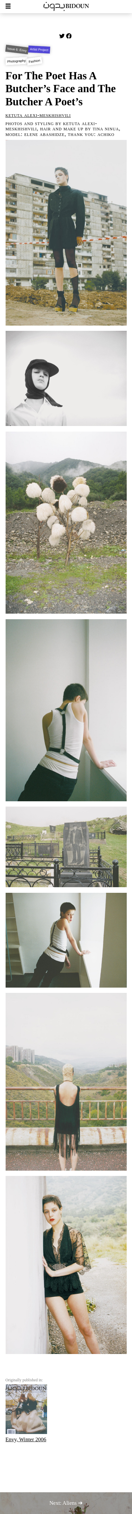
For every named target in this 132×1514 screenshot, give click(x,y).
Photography (16, 61)
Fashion (34, 61)
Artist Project (39, 49)
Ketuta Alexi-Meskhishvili (38, 115)
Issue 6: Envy (17, 49)
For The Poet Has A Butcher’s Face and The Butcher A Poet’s (61, 89)
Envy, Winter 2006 (26, 1413)
